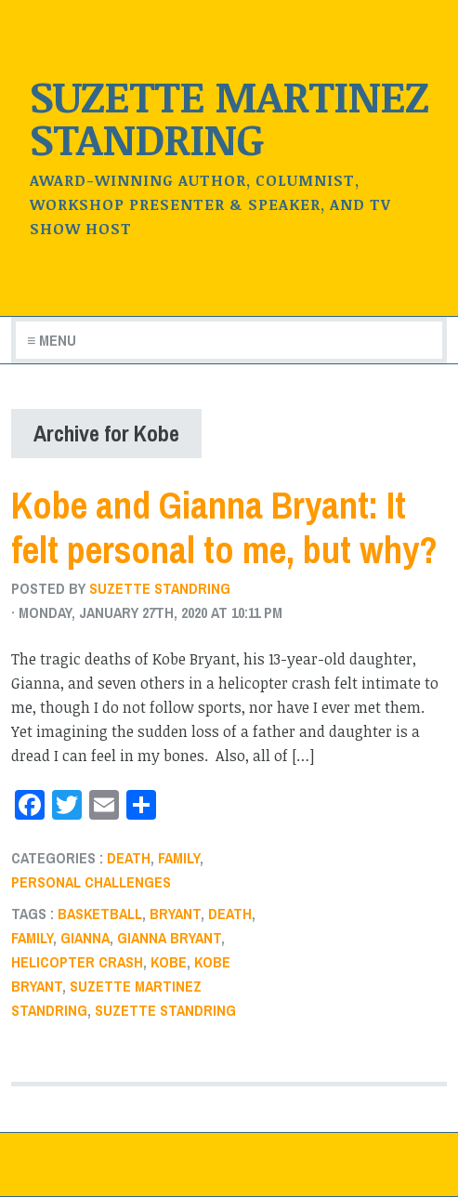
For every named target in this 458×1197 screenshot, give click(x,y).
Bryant (175, 913)
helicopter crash (77, 962)
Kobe (168, 962)
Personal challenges (91, 882)
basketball (100, 913)
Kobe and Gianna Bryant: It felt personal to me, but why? (224, 527)
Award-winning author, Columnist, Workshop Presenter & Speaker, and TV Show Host (210, 204)
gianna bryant (169, 937)
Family (179, 858)
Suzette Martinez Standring (229, 116)
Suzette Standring (159, 588)
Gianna (85, 937)
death (128, 858)
